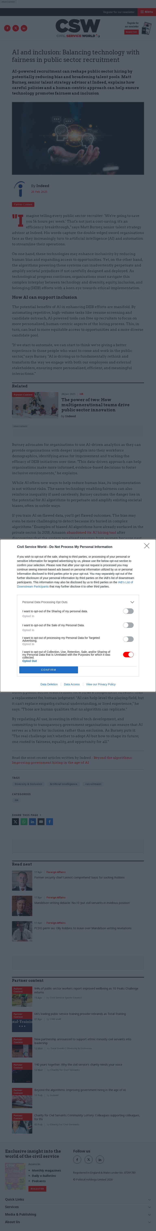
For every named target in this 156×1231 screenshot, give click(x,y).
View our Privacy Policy (101, 684)
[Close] (148, 547)
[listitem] (78, 602)
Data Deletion (49, 684)
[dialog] (78, 615)
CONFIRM (48, 669)
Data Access (72, 684)
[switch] (128, 611)
